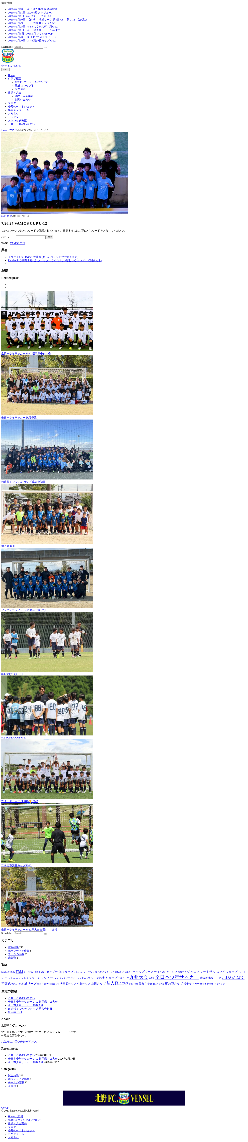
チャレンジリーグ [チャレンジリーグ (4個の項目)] (29, 977)
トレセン (13, 117)
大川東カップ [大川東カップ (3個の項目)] (52, 984)
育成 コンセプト (24, 85)
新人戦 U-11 (8, 545)
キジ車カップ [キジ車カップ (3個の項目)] (128, 972)
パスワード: (23, 236)
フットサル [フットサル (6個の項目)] (48, 977)
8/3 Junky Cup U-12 (12, 674)
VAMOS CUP (17, 243)
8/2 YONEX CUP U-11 (14, 737)
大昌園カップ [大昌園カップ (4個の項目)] (68, 983)
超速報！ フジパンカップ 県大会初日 (24, 481)
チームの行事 (16, 954)
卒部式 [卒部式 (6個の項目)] (6, 983)
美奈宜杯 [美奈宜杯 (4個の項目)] (152, 983)
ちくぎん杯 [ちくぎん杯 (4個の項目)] (96, 971)
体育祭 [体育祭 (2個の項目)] (151, 978)
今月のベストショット (21, 106)
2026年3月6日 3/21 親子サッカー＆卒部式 (34, 30)
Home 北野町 (15, 1116)
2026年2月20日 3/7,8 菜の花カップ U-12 (32, 40)
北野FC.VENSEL (11, 65)
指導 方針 (20, 89)
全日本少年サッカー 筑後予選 (19, 417)
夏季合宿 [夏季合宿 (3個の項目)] (41, 984)
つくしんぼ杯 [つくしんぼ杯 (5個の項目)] (112, 971)
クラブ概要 (14, 78)
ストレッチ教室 (17, 120)
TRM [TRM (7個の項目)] (19, 971)
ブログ (12, 103)
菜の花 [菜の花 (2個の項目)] (161, 984)
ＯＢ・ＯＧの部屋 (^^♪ (21, 124)
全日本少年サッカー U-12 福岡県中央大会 (26, 353)
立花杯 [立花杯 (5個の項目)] (123, 983)
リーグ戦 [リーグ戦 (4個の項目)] (96, 977)
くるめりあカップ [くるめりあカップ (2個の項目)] (81, 972)
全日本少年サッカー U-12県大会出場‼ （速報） (30, 929)
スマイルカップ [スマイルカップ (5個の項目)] (226, 971)
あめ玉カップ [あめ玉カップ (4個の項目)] (47, 971)
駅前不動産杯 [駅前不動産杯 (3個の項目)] (206, 984)
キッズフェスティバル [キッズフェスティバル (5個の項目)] (151, 971)
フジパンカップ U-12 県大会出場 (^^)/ (23, 610)
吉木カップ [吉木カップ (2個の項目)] (16, 984)
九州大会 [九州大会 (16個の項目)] (139, 977)
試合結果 (6, 216)
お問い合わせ (23, 99)
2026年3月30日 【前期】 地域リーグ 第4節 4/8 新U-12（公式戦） (48, 19)
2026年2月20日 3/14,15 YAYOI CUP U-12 (32, 37)
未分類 (12, 957)
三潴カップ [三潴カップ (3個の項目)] (123, 978)
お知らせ (13, 113)
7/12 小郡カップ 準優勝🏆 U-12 (19, 801)
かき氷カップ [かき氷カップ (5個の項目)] (64, 971)
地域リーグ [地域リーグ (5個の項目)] (28, 983)
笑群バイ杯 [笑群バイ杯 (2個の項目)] (133, 984)
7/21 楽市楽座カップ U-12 (16, 865)
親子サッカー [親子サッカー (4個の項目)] (192, 983)
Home (11, 75)
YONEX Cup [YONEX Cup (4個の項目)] (31, 971)
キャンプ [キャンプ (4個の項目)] (171, 971)
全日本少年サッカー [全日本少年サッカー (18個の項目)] (177, 977)
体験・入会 (14, 92)
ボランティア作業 (18, 950)
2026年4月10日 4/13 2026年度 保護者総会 (32, 9)
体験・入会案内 (24, 96)
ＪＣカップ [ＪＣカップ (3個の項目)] (219, 984)
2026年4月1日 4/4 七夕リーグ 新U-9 (29, 16)
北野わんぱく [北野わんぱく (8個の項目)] (233, 978)
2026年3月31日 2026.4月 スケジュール (31, 12)
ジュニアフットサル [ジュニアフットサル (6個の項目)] (201, 971)
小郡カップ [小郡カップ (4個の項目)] (83, 983)
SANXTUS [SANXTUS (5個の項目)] (8, 971)
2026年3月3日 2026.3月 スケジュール (30, 33)
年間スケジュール (18, 110)
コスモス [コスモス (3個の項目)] (182, 972)
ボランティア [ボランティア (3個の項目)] (63, 978)
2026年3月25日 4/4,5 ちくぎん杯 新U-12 (33, 26)
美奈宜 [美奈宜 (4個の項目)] (143, 983)
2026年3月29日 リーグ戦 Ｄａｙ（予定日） (34, 23)
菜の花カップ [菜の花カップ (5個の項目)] (174, 983)
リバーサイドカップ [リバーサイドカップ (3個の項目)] (80, 978)
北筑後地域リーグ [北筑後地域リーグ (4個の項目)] (210, 977)
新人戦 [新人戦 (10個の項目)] (112, 983)
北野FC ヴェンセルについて (31, 82)
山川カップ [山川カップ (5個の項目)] (98, 983)
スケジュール (16, 1134)
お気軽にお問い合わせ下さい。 (20, 1041)
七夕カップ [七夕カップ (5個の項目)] (109, 977)
